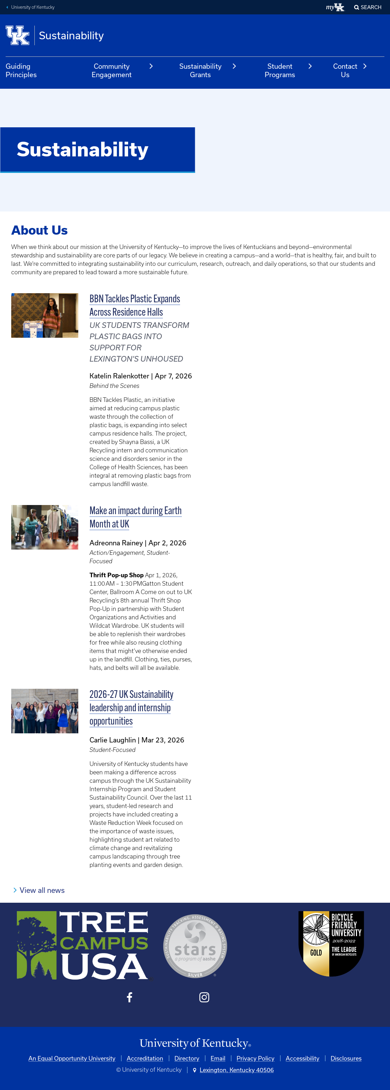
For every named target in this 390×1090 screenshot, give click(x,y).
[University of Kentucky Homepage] (195, 1044)
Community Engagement (123, 70)
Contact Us (350, 70)
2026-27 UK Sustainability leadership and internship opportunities (131, 708)
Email (218, 1058)
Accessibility (302, 1058)
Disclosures (346, 1058)
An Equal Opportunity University (71, 1058)
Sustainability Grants (208, 70)
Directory (186, 1058)
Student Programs (289, 70)
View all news (42, 890)
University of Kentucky (32, 7)
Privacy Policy (256, 1058)
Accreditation (145, 1058)
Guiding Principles (21, 70)
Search (371, 7)
